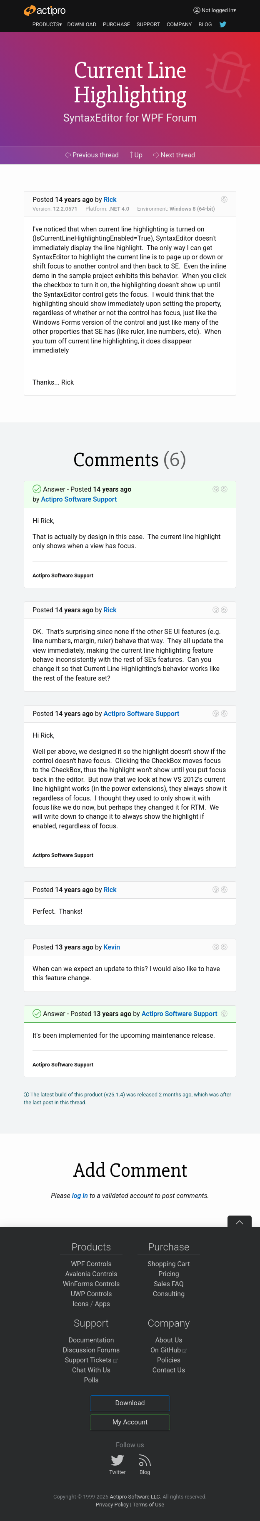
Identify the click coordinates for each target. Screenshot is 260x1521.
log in (80, 1196)
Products (91, 1247)
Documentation (91, 1340)
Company (169, 1323)
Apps (102, 1304)
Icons (80, 1304)
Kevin (112, 947)
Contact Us (168, 1370)
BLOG (205, 24)
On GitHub (168, 1350)
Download (130, 1403)
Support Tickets (91, 1360)
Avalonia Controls (91, 1274)
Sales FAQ (169, 1284)
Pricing (168, 1274)
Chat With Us (91, 1370)
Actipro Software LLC (135, 1497)
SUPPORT (148, 24)
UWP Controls (91, 1294)
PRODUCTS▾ (47, 24)
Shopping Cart (169, 1264)
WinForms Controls (91, 1284)
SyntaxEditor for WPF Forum (130, 118)
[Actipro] (44, 10)
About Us (168, 1340)
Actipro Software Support (79, 499)
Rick (110, 200)
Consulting (169, 1294)
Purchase (169, 1247)
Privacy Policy (112, 1504)
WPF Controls (91, 1264)
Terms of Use (148, 1504)
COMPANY (179, 24)
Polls (91, 1380)
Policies (168, 1360)
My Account (130, 1422)
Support (91, 1323)
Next (174, 155)
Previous (92, 155)
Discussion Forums (91, 1350)
